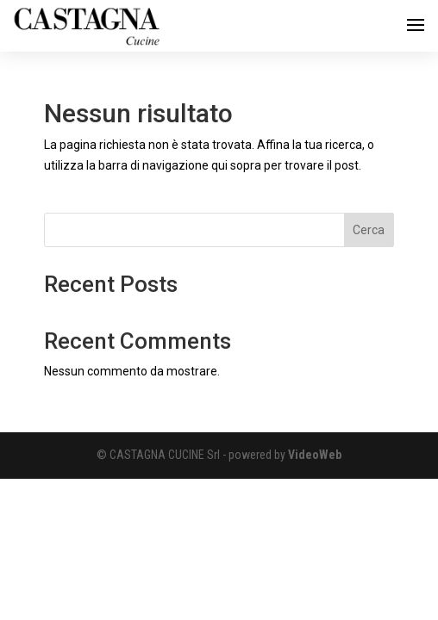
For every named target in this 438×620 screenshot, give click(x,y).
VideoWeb (314, 455)
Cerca (369, 230)
